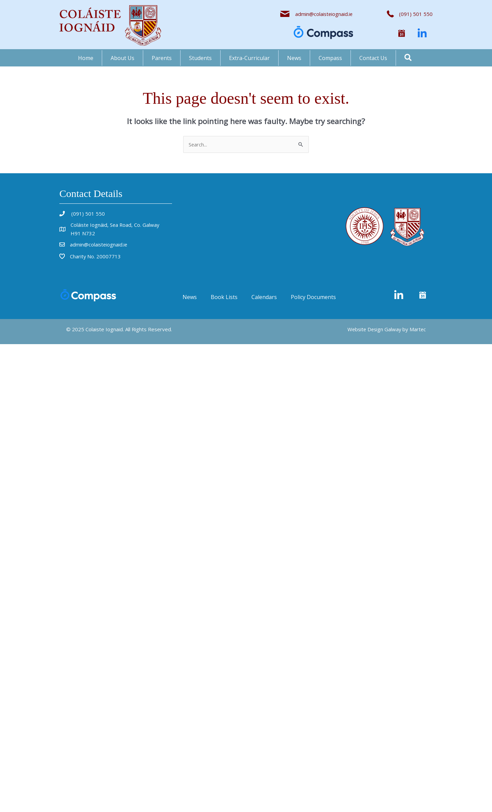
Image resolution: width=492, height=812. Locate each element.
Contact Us (373, 58)
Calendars (264, 297)
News (294, 58)
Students (200, 58)
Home (85, 58)
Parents (162, 58)
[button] (401, 33)
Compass (330, 58)
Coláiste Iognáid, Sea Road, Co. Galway (116, 224)
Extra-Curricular (249, 58)
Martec (417, 329)
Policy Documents (313, 297)
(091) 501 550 (87, 213)
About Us (122, 58)
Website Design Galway (373, 329)
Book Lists (224, 297)
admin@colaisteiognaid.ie (323, 14)
